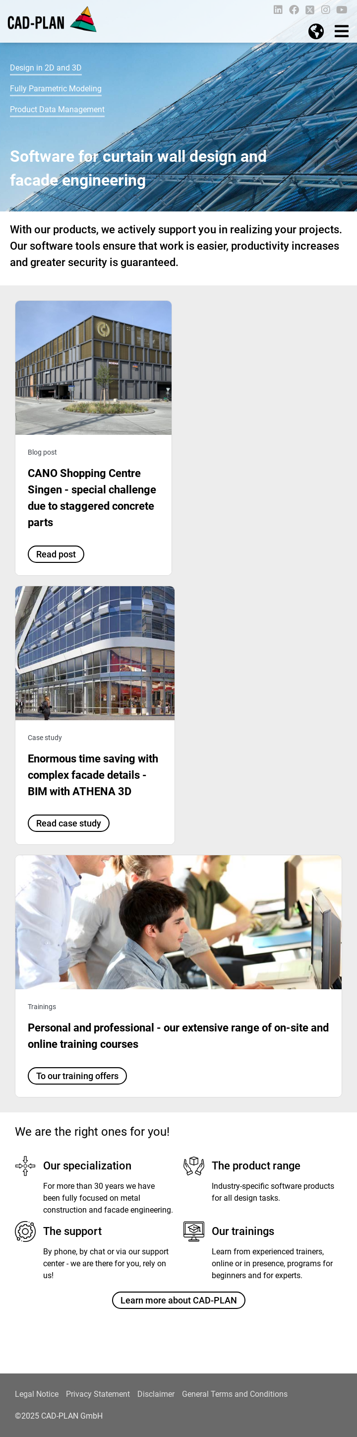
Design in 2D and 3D (46, 67)
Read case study (68, 823)
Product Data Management (57, 109)
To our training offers (77, 1076)
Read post (56, 554)
